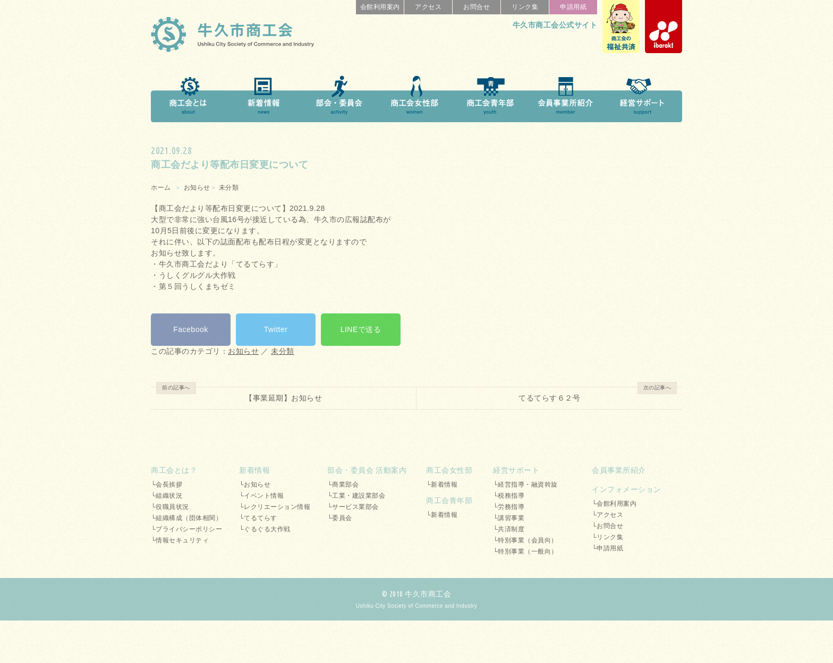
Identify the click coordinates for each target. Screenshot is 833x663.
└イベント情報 (261, 495)
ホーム (161, 187)
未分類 (229, 187)
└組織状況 (166, 495)
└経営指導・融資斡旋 (525, 484)
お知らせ (197, 187)
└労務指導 (508, 507)
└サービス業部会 (353, 507)
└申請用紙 (607, 548)
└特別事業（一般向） (525, 551)
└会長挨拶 (166, 484)
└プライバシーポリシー (186, 529)
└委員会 (339, 518)
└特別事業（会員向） (525, 540)
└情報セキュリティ (180, 540)
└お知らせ (254, 484)
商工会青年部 (449, 500)
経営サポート (516, 470)
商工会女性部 (449, 470)
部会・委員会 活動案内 (366, 470)
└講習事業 (508, 518)
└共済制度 (508, 529)
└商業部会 (343, 484)
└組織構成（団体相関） (186, 518)
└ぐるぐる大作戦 (265, 529)
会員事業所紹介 (619, 470)
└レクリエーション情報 (274, 507)
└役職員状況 (170, 507)
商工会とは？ (174, 470)
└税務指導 (508, 495)
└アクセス (607, 514)
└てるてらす (258, 518)
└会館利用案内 (614, 503)
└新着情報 (441, 484)
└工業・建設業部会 (356, 495)
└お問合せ (607, 526)
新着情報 (254, 470)
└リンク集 (607, 537)
